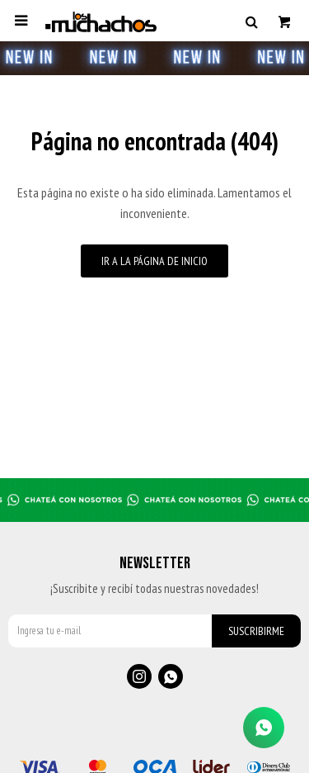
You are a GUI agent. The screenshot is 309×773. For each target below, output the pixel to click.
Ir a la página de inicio (154, 261)
